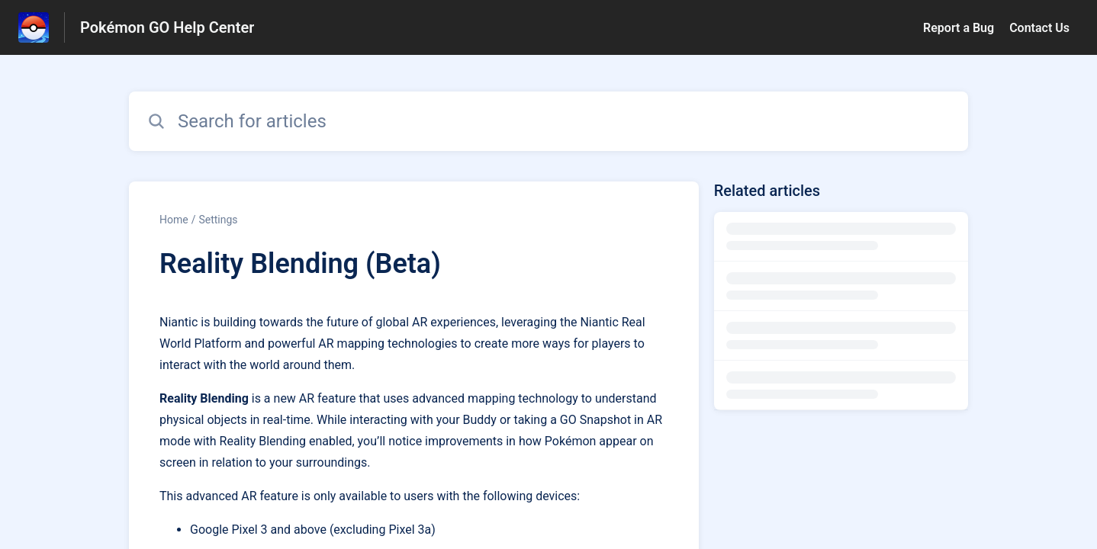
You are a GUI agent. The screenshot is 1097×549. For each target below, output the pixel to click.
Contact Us (1039, 28)
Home (173, 220)
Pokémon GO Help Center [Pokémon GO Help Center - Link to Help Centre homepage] (167, 27)
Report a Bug (958, 28)
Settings (217, 220)
